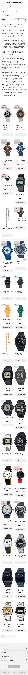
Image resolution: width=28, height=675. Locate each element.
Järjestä (13, 19)
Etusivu (2, 11)
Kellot (7, 11)
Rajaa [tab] (3, 19)
